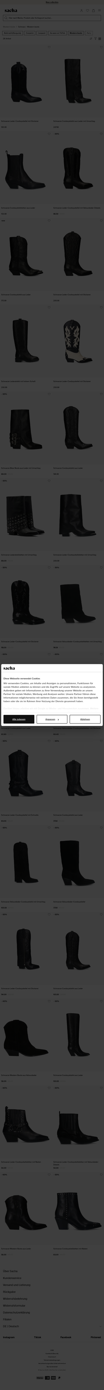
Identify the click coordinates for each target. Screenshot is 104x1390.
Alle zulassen (18, 719)
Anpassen (52, 719)
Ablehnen (85, 719)
